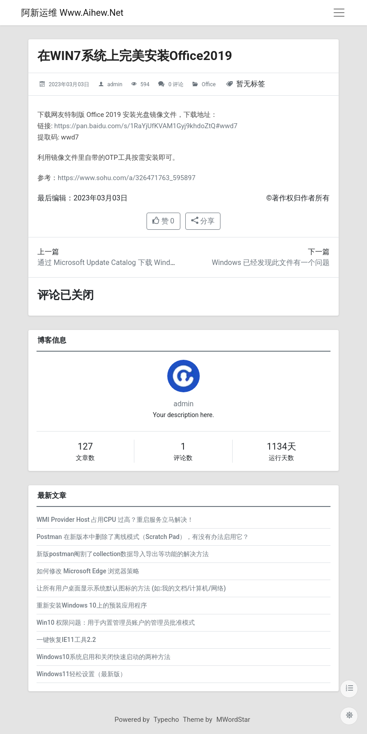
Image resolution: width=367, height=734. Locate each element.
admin (114, 84)
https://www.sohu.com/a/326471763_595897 (127, 178)
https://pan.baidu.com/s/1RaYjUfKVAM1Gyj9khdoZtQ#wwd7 (145, 126)
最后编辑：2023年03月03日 (82, 198)
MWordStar (233, 719)
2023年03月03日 (69, 84)
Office (209, 84)
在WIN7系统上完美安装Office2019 (134, 55)
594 (144, 84)
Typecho (166, 719)
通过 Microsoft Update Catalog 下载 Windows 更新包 (122, 262)
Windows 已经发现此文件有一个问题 (271, 262)
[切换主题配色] (349, 716)
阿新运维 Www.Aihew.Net (72, 12)
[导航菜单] (339, 12)
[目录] (349, 689)
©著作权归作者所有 (298, 198)
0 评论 (176, 84)
